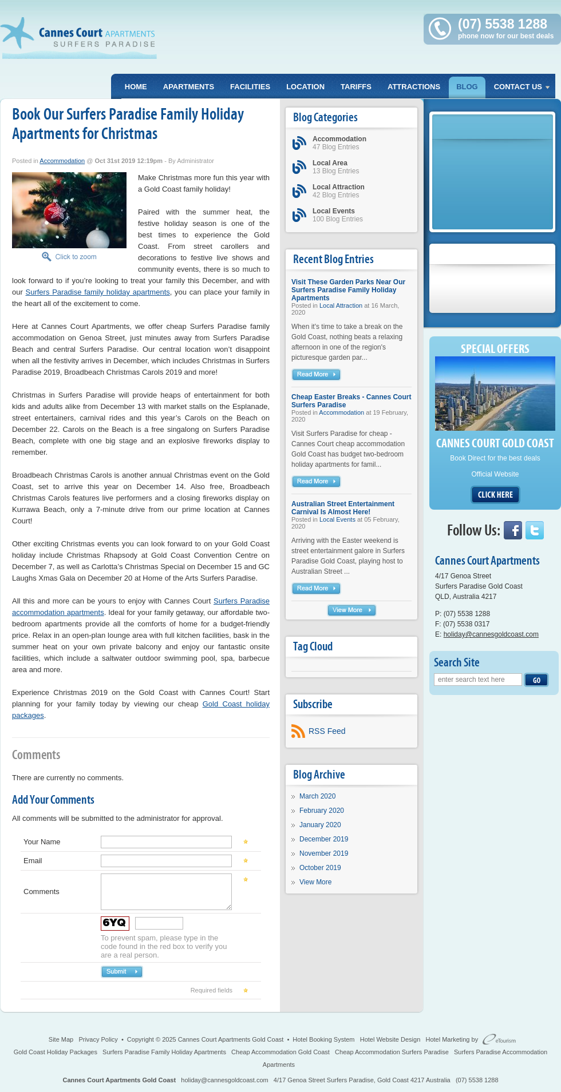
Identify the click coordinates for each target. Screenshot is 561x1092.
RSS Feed (327, 731)
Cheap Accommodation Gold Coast (280, 1052)
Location (305, 86)
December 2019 (323, 839)
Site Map (61, 1039)
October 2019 (320, 868)
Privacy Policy (97, 1039)
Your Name (42, 841)
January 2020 (320, 825)
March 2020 (317, 796)
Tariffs (356, 86)
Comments (41, 891)
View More (315, 882)
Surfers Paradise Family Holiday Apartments (164, 1052)
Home (136, 86)
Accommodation (62, 160)
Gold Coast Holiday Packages (55, 1052)
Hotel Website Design (390, 1039)
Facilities (250, 86)
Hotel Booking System (323, 1039)
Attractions (414, 86)
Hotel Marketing (447, 1039)
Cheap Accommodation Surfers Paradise (392, 1052)
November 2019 (323, 853)
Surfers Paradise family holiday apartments (98, 292)
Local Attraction (340, 305)
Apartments (188, 86)
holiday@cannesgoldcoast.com (491, 634)
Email (32, 860)
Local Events (337, 519)
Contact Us (518, 86)
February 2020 (321, 811)
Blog (467, 86)
